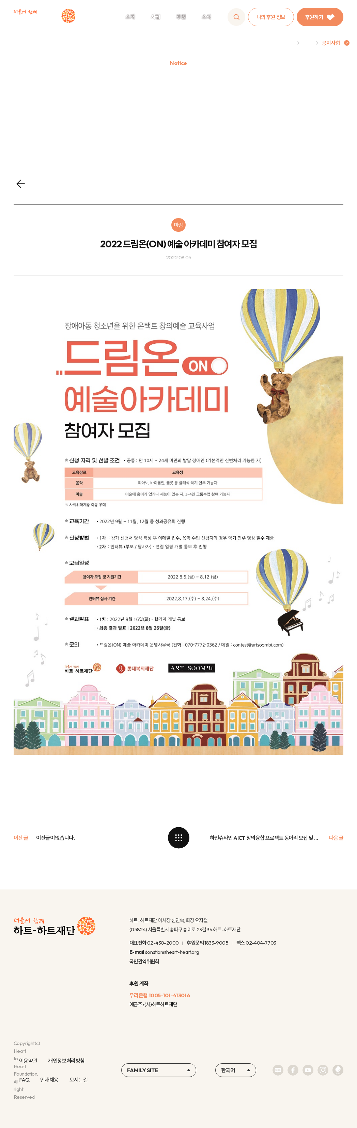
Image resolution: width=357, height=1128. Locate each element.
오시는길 (78, 1079)
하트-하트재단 (44, 17)
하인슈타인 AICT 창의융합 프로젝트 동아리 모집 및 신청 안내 (265, 837)
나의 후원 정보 (271, 17)
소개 (130, 16)
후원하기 (320, 17)
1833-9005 (216, 942)
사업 (155, 16)
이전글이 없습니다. (55, 837)
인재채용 (49, 1079)
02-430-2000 (162, 942)
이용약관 (28, 1060)
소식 (206, 16)
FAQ (24, 1079)
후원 (181, 16)
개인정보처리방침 (66, 1060)
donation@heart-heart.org (172, 952)
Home (286, 42)
